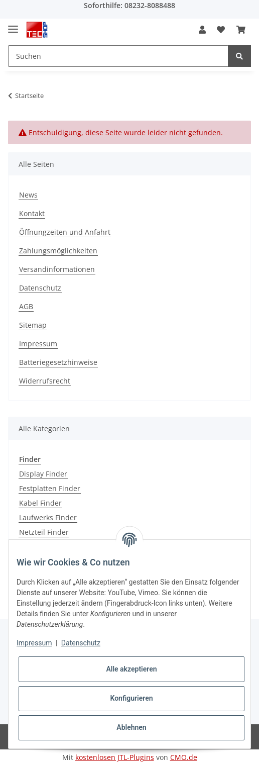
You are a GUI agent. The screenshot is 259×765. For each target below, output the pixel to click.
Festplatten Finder (49, 488)
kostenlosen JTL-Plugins (114, 757)
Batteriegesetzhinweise (58, 362)
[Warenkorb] (241, 30)
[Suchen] (118, 56)
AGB (26, 306)
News (28, 195)
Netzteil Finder (44, 532)
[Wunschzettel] (220, 30)
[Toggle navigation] (13, 25)
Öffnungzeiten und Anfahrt (64, 232)
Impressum (38, 343)
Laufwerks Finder (48, 517)
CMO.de (183, 757)
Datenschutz (40, 288)
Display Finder (43, 474)
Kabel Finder (40, 503)
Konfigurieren (131, 698)
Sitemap (33, 325)
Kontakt (32, 213)
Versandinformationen (57, 269)
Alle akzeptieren (131, 669)
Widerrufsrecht (44, 381)
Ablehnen (131, 727)
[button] (202, 30)
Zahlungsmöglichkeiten (58, 250)
